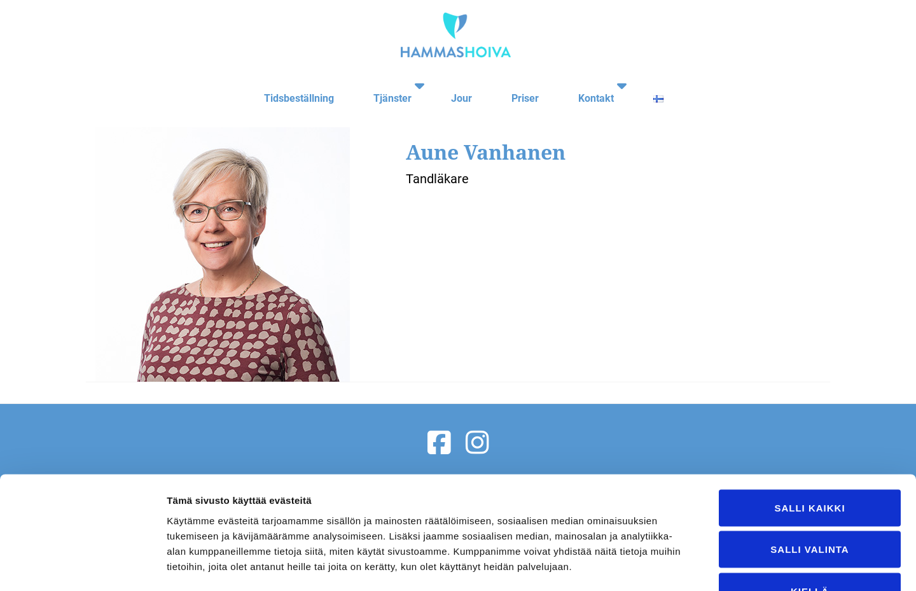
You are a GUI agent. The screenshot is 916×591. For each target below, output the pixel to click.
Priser (518, 85)
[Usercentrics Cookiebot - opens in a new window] (82, 566)
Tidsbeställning (290, 85)
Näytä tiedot (680, 565)
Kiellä (810, 507)
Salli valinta (809, 466)
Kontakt (588, 85)
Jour (456, 85)
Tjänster (382, 85)
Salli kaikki (809, 424)
